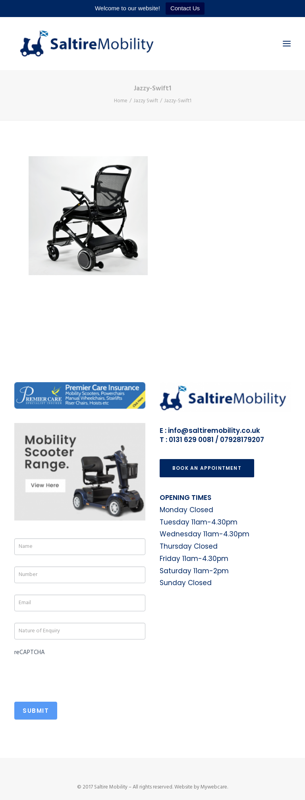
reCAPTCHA (29, 652)
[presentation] (74, 674)
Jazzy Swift (145, 101)
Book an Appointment (206, 468)
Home (120, 101)
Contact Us (185, 8)
